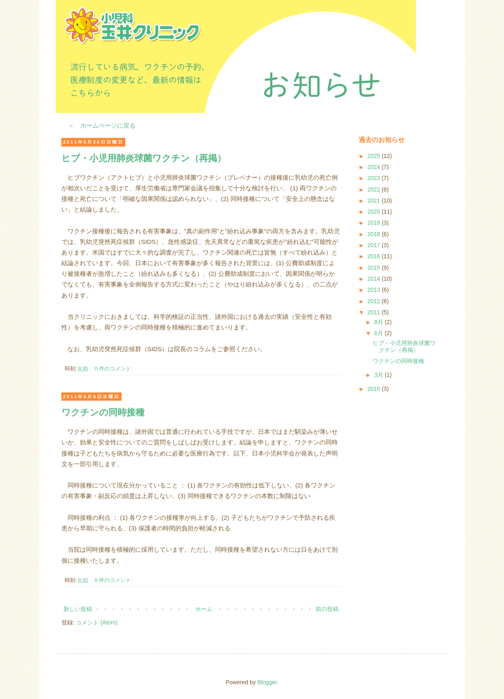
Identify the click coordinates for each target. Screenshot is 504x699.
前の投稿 (327, 609)
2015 (374, 267)
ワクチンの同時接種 (103, 412)
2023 (374, 178)
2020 (374, 211)
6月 (379, 333)
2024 (374, 167)
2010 (374, 389)
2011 (374, 312)
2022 (374, 189)
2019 (374, 222)
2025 (374, 156)
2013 (374, 289)
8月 (379, 322)
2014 (374, 278)
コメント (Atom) (97, 622)
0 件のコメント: (114, 369)
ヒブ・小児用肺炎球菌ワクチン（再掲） (143, 158)
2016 (374, 256)
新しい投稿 (77, 609)
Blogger (267, 682)
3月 (379, 375)
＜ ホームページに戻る (102, 125)
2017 (374, 245)
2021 (374, 200)
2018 (374, 234)
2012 (374, 301)
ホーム (203, 609)
